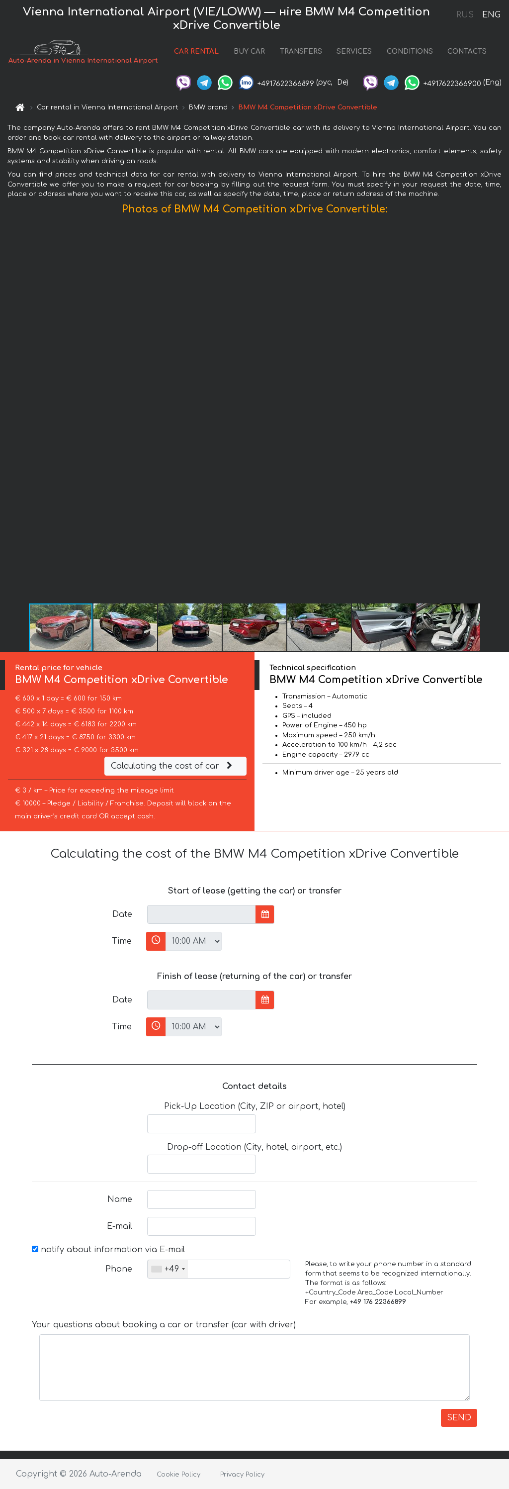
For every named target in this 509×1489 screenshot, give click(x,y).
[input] (201, 914)
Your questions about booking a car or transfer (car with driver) (164, 1324)
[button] (500, 411)
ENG (491, 14)
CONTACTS (467, 51)
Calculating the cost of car (173, 766)
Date (122, 914)
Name (119, 1199)
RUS (465, 14)
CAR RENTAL (196, 51)
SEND (459, 1417)
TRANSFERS (301, 51)
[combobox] (168, 1269)
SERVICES (354, 51)
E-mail (119, 1226)
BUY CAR (249, 51)
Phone (118, 1269)
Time (122, 941)
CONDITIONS (410, 51)
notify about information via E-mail (108, 1249)
